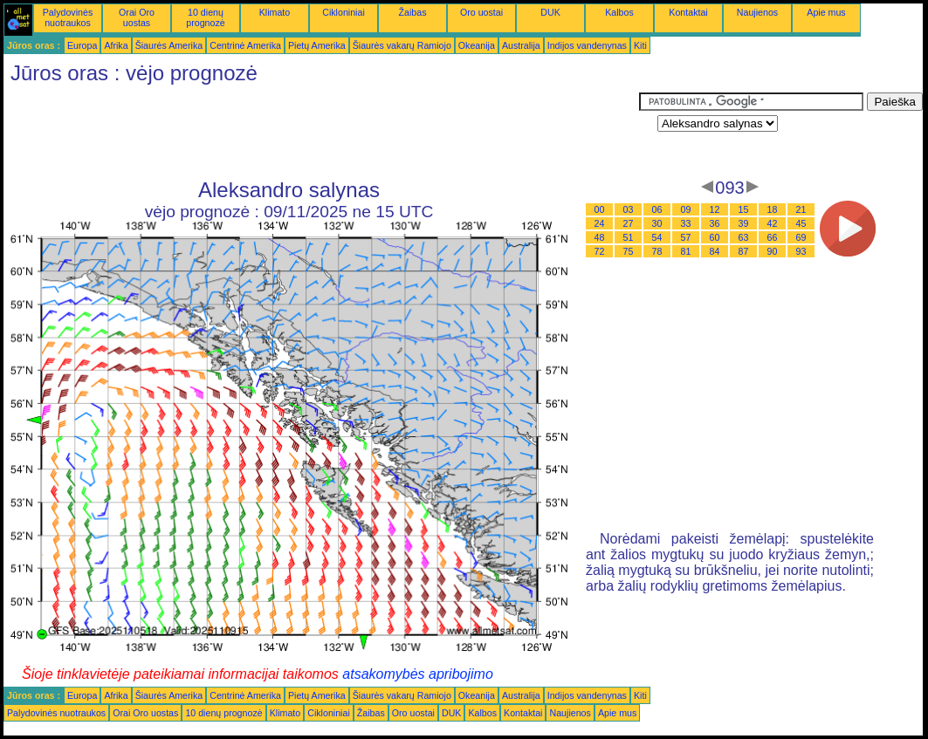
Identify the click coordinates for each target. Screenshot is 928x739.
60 (715, 237)
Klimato (275, 12)
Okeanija (476, 45)
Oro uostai (481, 12)
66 (772, 237)
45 (801, 223)
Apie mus (826, 12)
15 (744, 209)
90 (772, 251)
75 (628, 251)
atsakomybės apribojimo (417, 674)
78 (657, 251)
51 (628, 237)
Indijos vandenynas (587, 45)
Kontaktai (688, 12)
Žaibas (413, 12)
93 (801, 251)
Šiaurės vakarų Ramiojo (402, 45)
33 (686, 223)
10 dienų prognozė (205, 17)
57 (686, 237)
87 (744, 251)
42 (772, 223)
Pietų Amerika (317, 45)
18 (772, 209)
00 (600, 209)
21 (801, 209)
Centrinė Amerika (245, 45)
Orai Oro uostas (137, 17)
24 (600, 223)
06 (657, 209)
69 (801, 237)
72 (600, 251)
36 (715, 223)
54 (657, 237)
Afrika (115, 45)
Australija (521, 45)
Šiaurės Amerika (169, 45)
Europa (82, 45)
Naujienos (757, 12)
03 (628, 209)
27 (628, 223)
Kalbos (619, 12)
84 (715, 251)
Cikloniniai (343, 12)
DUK (550, 12)
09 (686, 209)
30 (657, 223)
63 (744, 237)
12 (715, 209)
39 (744, 223)
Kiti (640, 45)
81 (686, 251)
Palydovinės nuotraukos (68, 17)
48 (600, 237)
